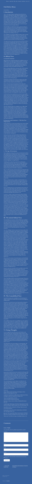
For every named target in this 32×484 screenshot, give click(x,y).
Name (5, 443)
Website (5, 452)
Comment (5, 431)
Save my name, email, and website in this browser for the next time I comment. (15, 457)
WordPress (8, 480)
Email (5, 447)
